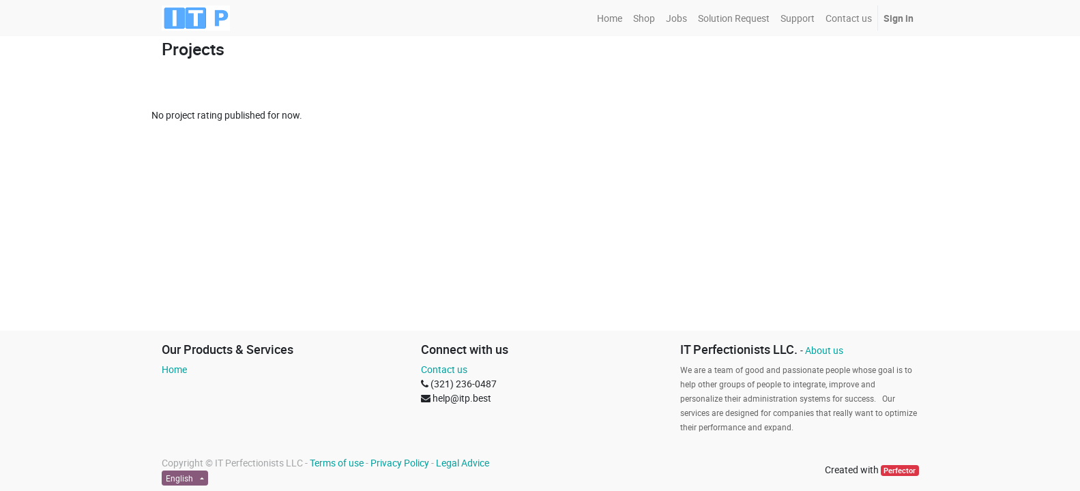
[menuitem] (610, 18)
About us (824, 350)
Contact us (444, 369)
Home (174, 369)
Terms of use (337, 462)
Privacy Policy (399, 462)
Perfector (900, 470)
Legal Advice (462, 462)
